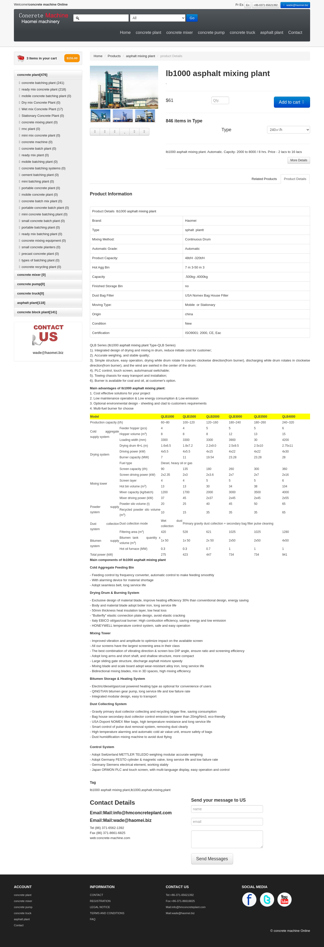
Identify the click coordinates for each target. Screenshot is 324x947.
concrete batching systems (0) (41, 168)
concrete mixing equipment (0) (41, 240)
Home (125, 32)
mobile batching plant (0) (37, 162)
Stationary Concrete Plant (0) (40, 116)
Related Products (264, 179)
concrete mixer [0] (31, 275)
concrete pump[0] (31, 284)
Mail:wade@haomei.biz (127, 820)
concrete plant (148, 32)
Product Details (295, 179)
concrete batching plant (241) (40, 83)
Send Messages (212, 858)
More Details (298, 160)
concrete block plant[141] (37, 312)
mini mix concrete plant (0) (38, 135)
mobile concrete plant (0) (37, 194)
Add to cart (292, 102)
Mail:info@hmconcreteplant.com (137, 812)
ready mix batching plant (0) (39, 234)
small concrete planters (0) (38, 247)
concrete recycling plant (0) (39, 267)
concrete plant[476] (32, 75)
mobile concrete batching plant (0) (44, 96)
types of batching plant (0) (38, 260)
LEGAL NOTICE (100, 907)
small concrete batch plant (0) (41, 221)
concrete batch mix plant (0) (39, 201)
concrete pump (211, 32)
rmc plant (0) (28, 129)
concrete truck (242, 32)
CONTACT (96, 894)
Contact (295, 32)
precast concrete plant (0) (38, 254)
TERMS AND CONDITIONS (107, 913)
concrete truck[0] (30, 293)
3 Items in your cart (42, 58)
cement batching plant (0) (38, 175)
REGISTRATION (100, 901)
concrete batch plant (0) (36, 148)
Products (114, 56)
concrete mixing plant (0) (37, 122)
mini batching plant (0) (35, 181)
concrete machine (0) (34, 142)
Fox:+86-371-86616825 (180, 901)
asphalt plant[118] (31, 303)
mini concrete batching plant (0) (42, 214)
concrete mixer (179, 32)
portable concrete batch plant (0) (43, 208)
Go (192, 18)
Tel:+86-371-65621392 (180, 894)
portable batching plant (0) (38, 227)
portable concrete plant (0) (38, 188)
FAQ (92, 919)
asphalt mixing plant (140, 56)
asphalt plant (271, 32)
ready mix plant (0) (33, 155)
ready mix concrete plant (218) (41, 89)
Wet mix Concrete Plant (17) (40, 109)
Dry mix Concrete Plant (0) (38, 102)
